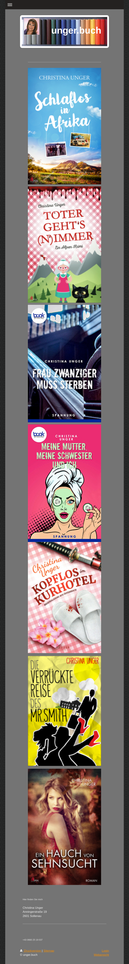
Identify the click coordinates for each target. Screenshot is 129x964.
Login (105, 950)
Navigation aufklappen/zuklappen (64, 4)
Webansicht (101, 954)
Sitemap (48, 950)
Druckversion (31, 950)
